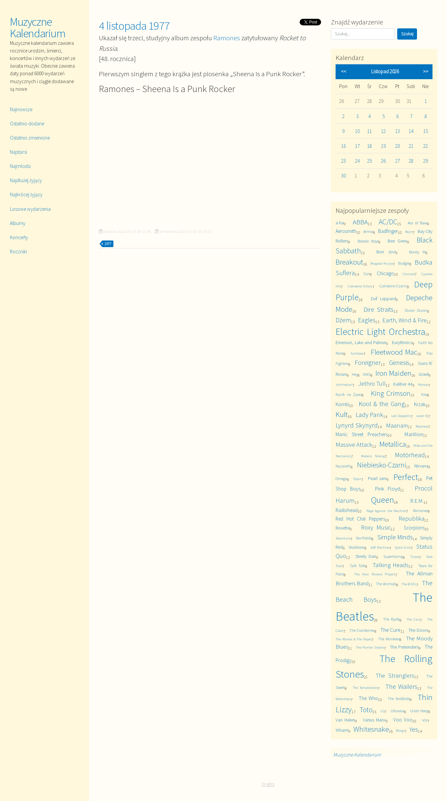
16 (343, 146)
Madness (422, 426)
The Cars (413, 619)
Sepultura (343, 538)
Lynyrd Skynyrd (357, 425)
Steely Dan (365, 556)
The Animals (386, 583)
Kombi (342, 404)
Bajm (409, 231)
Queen (382, 499)
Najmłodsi (20, 166)
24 (357, 161)
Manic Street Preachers (362, 434)
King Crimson (390, 393)
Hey (355, 374)
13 (397, 131)
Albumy (17, 223)
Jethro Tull (372, 383)
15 (425, 131)
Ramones (226, 37)
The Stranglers (395, 675)
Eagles (366, 320)
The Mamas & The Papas (354, 639)
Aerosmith (346, 231)
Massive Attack (354, 444)
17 (357, 146)
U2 (382, 711)
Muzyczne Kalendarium (37, 28)
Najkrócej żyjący (26, 194)
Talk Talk (357, 565)
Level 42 (422, 415)
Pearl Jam (377, 478)
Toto (366, 709)
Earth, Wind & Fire (404, 320)
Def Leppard (383, 299)
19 (383, 146)
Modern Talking (373, 456)
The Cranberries (361, 630)
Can (367, 273)
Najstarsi (18, 152)
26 (383, 161)
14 (411, 131)
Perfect (405, 476)
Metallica (392, 444)
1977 (107, 243)
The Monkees (389, 638)
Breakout (349, 262)
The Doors (418, 630)
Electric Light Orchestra (380, 331)
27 (397, 161)
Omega (341, 478)
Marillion (413, 434)
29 (425, 161)
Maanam (397, 425)
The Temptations (365, 687)
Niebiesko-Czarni (381, 465)
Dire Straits (379, 309)
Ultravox (397, 710)
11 (369, 131)
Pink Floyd (388, 488)
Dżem (343, 320)
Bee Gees (397, 241)
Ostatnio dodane (27, 123)
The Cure (390, 629)
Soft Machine (379, 547)
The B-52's (409, 584)
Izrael (424, 374)
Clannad (408, 274)
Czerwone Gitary (360, 286)
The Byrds (391, 619)
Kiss (424, 394)
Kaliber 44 (402, 384)
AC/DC (388, 221)
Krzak (420, 404)
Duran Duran (416, 310)
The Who (368, 698)
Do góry (268, 783)
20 (397, 146)
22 (425, 146)
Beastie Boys (368, 241)
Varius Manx (374, 720)
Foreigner (368, 362)
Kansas (423, 384)
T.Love (414, 556)
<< (343, 71)
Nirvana (421, 466)
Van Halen (345, 720)
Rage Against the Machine (386, 510)
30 (343, 176)
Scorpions (414, 528)
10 (357, 131)
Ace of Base (417, 222)
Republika (411, 518)
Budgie (403, 263)
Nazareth (343, 466)
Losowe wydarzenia (30, 209)
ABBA (360, 222)
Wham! (342, 730)
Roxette (343, 528)
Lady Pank (370, 414)
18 (369, 146)
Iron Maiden (393, 373)
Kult (342, 414)
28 (411, 161)
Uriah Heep (419, 710)
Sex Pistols (364, 537)
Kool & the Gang (382, 404)
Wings (400, 730)
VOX (425, 720)
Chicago (385, 273)
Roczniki (18, 251)
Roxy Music (376, 527)
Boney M (417, 251)
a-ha (340, 223)
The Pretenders (404, 647)
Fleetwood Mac (394, 352)
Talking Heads (391, 565)
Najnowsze (21, 109)
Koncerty (19, 237)
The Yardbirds (399, 698)
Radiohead (347, 510)
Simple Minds (395, 537)
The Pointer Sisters (370, 647)
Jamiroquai (344, 384)
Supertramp (393, 556)
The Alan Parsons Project (374, 574)
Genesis (399, 362)
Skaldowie (356, 547)
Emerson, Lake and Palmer (361, 342)
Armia (368, 231)
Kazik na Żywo (349, 394)
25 (369, 161)
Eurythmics (402, 342)
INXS (367, 374)
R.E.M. (417, 500)
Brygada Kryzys (382, 263)
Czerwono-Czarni (393, 285)
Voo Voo (402, 720)
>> (425, 71)
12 (383, 131)
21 (411, 146)
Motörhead (410, 455)
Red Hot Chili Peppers (360, 519)
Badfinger (388, 231)
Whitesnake (371, 729)
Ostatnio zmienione (30, 138)
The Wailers (401, 686)
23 (343, 161)
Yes (413, 729)
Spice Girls (403, 547)
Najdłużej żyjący (26, 180)
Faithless (357, 353)
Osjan (357, 478)
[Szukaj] (363, 34)
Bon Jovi (386, 252)
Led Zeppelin (401, 415)
